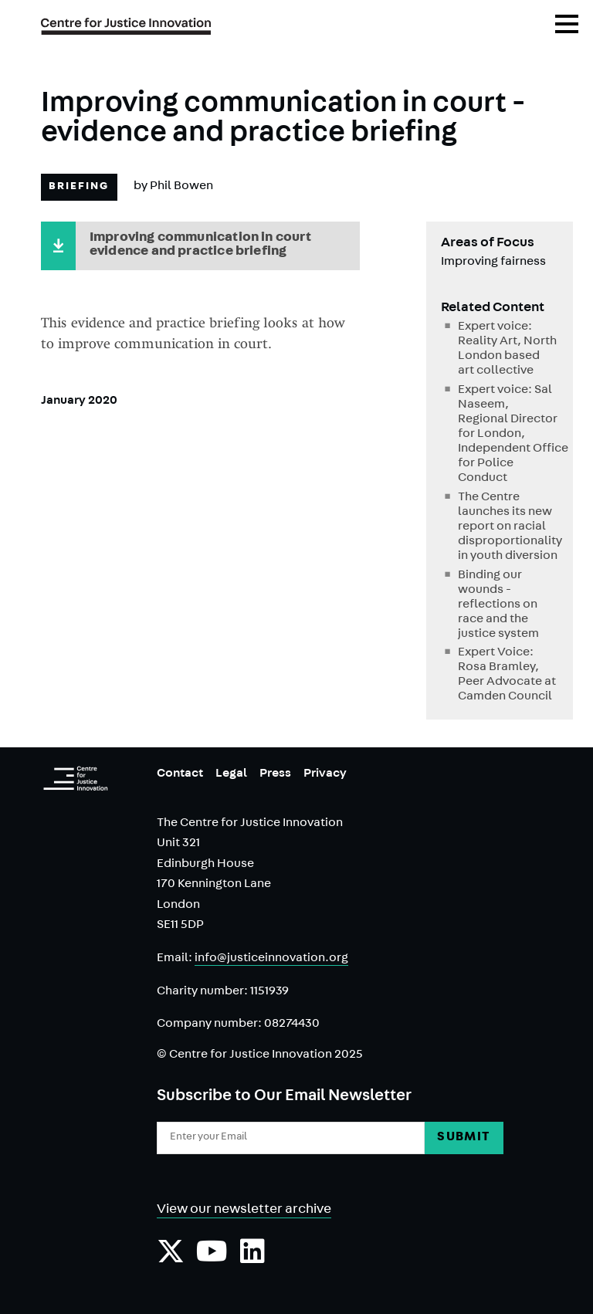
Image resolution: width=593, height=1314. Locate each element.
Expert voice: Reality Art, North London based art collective (507, 349)
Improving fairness (493, 262)
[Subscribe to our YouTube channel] (212, 1259)
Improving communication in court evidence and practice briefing (200, 245)
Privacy (325, 774)
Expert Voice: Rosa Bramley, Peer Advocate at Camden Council (507, 675)
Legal (231, 774)
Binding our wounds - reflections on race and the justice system (498, 605)
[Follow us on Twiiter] (171, 1259)
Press (275, 774)
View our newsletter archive (244, 1210)
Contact (180, 774)
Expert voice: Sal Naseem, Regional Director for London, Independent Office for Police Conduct (507, 434)
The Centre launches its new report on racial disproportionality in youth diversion (507, 527)
